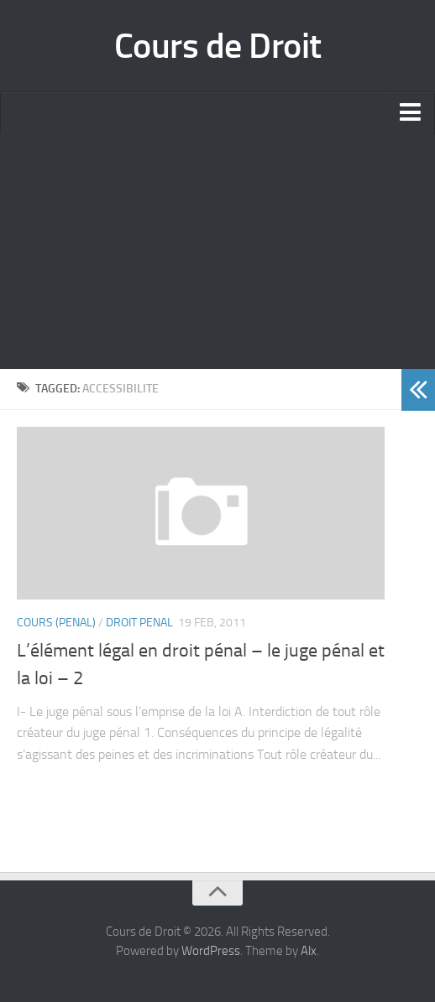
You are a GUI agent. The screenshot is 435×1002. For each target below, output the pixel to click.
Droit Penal (139, 622)
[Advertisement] (217, 251)
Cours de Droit (218, 46)
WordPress (210, 950)
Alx (309, 950)
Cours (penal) (56, 622)
